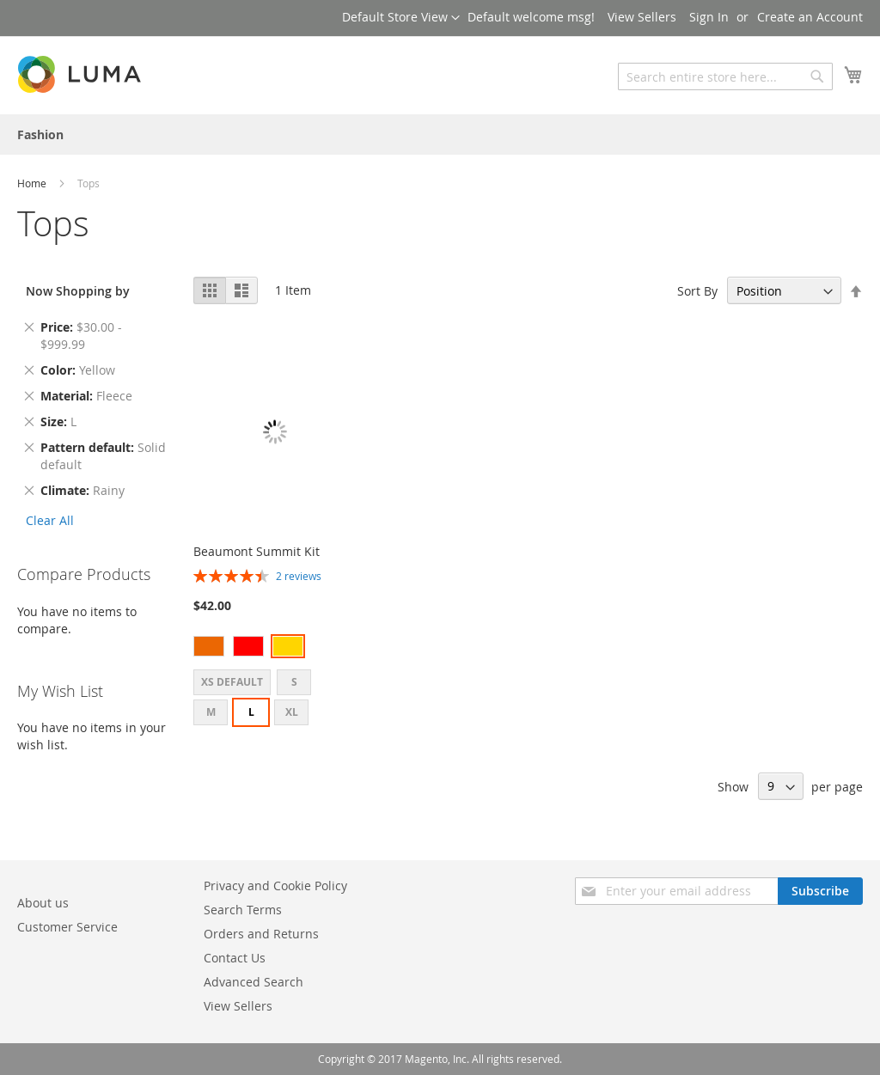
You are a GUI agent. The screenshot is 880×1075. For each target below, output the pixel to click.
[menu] (440, 134)
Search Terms (243, 909)
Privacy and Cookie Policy (275, 885)
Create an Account (810, 17)
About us (43, 903)
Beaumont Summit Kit (256, 551)
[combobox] (725, 76)
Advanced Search (253, 982)
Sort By (697, 291)
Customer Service (67, 927)
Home (33, 183)
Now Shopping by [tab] (78, 291)
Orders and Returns (261, 933)
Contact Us (235, 958)
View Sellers (642, 17)
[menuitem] (40, 134)
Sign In (709, 17)
